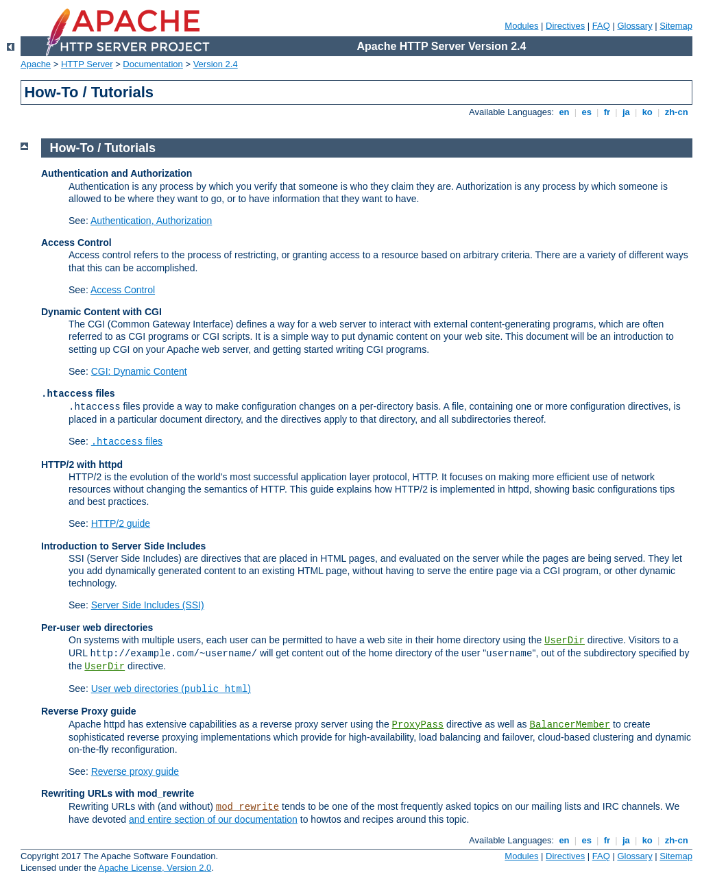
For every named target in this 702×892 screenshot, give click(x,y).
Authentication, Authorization (151, 220)
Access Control (122, 289)
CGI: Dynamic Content (139, 371)
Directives (565, 26)
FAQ (601, 26)
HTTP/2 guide (120, 523)
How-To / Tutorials (103, 148)
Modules (521, 26)
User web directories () (171, 688)
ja (626, 112)
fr (607, 112)
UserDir (564, 640)
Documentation (152, 64)
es (586, 112)
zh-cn (676, 112)
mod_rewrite (247, 807)
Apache (36, 64)
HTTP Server (87, 64)
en (564, 112)
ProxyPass (418, 724)
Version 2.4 (215, 64)
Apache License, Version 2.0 (154, 868)
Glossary (634, 26)
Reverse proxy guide (135, 771)
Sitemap (675, 26)
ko (647, 112)
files (126, 441)
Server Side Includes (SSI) (147, 604)
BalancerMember (570, 724)
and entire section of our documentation (213, 819)
